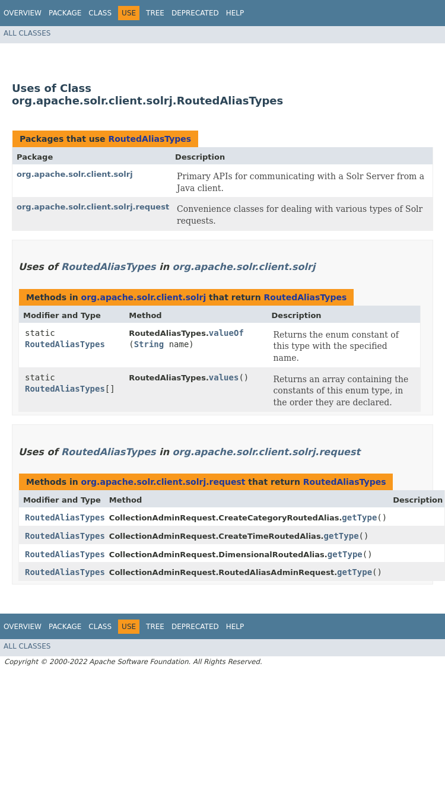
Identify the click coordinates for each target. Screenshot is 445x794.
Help (235, 13)
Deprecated (195, 13)
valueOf (226, 333)
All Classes (27, 33)
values (224, 377)
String (149, 344)
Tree (155, 13)
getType (359, 517)
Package (65, 13)
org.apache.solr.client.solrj (75, 174)
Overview (23, 13)
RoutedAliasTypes (149, 139)
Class (100, 13)
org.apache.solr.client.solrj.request (93, 206)
